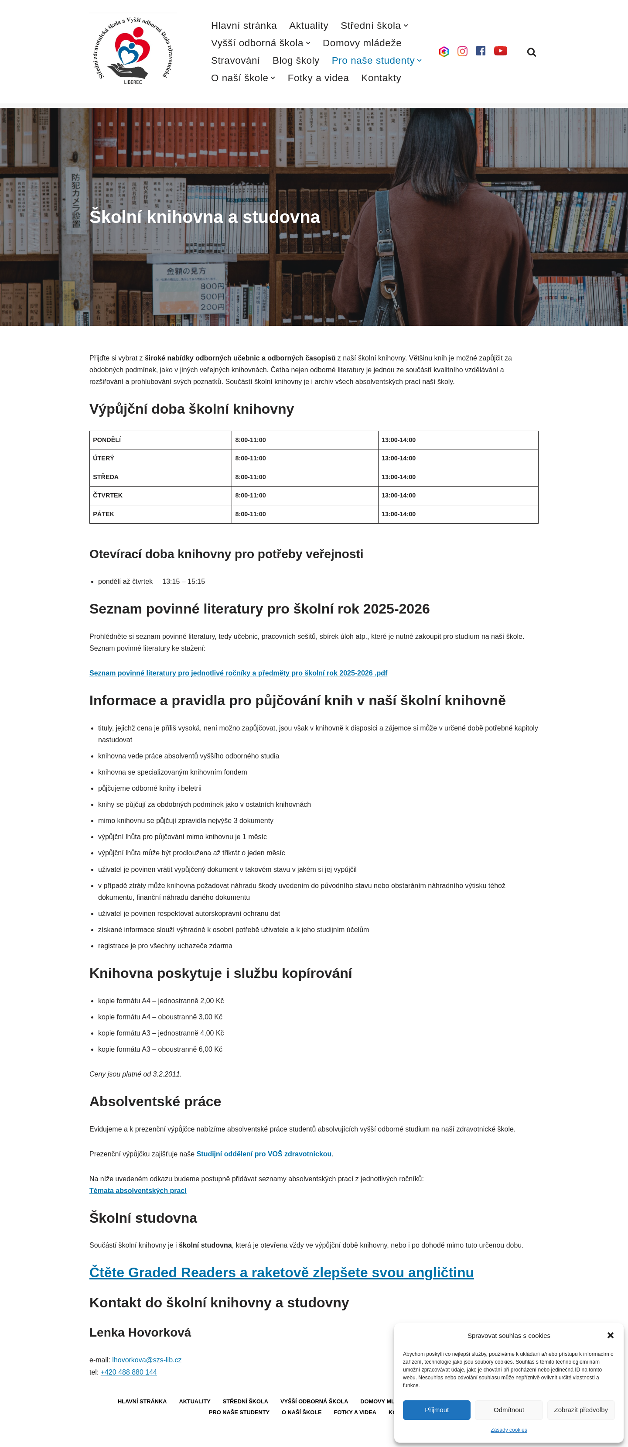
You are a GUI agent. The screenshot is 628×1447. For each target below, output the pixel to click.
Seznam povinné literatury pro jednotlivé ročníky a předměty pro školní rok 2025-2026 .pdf (238, 673)
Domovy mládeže (362, 43)
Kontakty (382, 77)
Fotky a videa (318, 77)
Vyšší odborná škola (314, 1403)
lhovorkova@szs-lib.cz (146, 1361)
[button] (610, 1335)
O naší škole (302, 1414)
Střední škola (245, 1403)
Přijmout (437, 1409)
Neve (97, 1436)
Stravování (235, 60)
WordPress (154, 1436)
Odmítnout (509, 1409)
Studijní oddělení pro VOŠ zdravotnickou (264, 1155)
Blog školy (296, 60)
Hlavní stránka (244, 25)
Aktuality (309, 25)
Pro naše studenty (239, 1414)
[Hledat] (531, 52)
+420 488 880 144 (129, 1373)
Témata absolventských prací (138, 1192)
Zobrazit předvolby (581, 1409)
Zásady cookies (509, 1430)
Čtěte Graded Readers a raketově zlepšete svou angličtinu (281, 1274)
